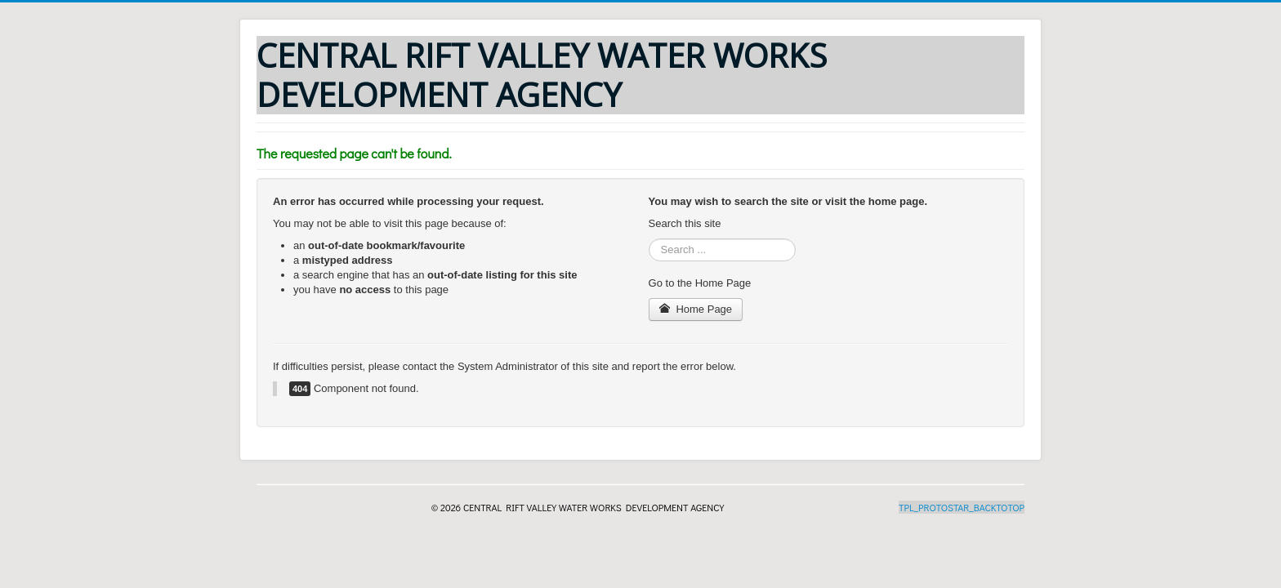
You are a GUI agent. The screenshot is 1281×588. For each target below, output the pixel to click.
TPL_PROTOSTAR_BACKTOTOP (961, 507)
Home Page (696, 309)
